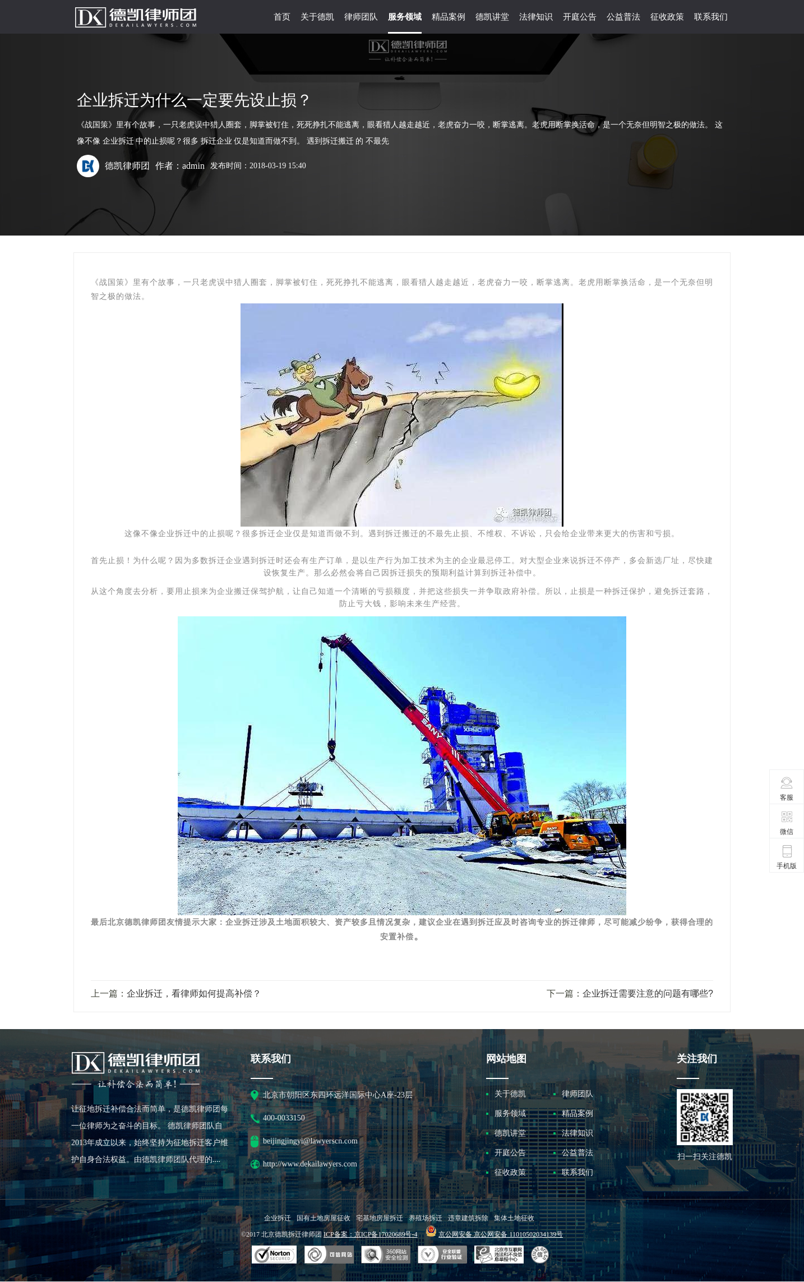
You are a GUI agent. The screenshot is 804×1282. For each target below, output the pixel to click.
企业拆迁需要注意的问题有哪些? (648, 993)
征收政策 (667, 16)
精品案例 (448, 16)
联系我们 (711, 16)
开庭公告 (580, 16)
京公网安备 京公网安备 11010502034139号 (500, 1234)
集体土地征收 (514, 1218)
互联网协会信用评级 (541, 1255)
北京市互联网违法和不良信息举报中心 (499, 1255)
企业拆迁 (277, 1218)
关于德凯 (317, 16)
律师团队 (361, 16)
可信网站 (385, 1255)
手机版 (787, 857)
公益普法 (623, 16)
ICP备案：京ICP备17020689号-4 (370, 1234)
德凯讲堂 (492, 16)
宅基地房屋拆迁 (379, 1218)
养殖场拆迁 (425, 1218)
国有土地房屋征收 (323, 1218)
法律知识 (536, 16)
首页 (282, 16)
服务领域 (405, 16)
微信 (787, 823)
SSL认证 (274, 1255)
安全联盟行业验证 (329, 1255)
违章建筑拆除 (468, 1218)
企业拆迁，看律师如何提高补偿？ (194, 993)
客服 (787, 788)
